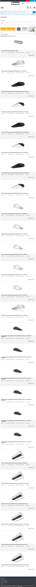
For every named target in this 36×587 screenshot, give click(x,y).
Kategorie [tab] (2, 20)
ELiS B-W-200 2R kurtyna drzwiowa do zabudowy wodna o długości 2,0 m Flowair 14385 (15, 483)
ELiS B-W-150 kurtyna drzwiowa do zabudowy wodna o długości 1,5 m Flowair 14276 (14, 503)
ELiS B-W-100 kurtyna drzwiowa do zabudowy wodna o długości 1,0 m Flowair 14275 (14, 544)
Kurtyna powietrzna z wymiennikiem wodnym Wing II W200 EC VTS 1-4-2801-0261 (14, 213)
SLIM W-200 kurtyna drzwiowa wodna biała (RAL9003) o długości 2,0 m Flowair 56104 (14, 111)
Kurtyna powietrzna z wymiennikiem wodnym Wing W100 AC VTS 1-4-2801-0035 (14, 71)
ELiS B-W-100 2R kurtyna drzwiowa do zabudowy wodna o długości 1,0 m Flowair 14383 (15, 564)
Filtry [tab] (2, 23)
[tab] (18, 578)
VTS (4, 72)
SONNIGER (5, 52)
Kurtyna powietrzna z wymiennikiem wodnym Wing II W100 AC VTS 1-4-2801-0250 (14, 315)
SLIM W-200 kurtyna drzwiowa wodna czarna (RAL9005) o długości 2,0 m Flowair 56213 (15, 91)
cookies (9, 585)
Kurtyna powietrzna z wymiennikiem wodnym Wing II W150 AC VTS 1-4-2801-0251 (14, 274)
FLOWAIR (5, 113)
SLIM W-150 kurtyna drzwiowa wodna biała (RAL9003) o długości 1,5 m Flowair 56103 (14, 152)
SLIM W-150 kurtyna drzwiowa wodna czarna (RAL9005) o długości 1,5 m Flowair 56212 (15, 132)
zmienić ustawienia (12, 586)
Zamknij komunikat (19, 586)
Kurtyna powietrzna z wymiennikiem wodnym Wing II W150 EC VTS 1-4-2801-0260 (14, 254)
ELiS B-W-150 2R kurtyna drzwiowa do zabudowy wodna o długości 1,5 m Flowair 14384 (15, 524)
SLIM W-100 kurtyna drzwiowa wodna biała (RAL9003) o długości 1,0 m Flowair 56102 (14, 193)
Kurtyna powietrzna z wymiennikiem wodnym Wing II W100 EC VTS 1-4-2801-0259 (14, 295)
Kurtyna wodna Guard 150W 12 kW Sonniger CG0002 (9, 50)
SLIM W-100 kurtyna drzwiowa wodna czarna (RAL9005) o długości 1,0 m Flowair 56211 (15, 172)
